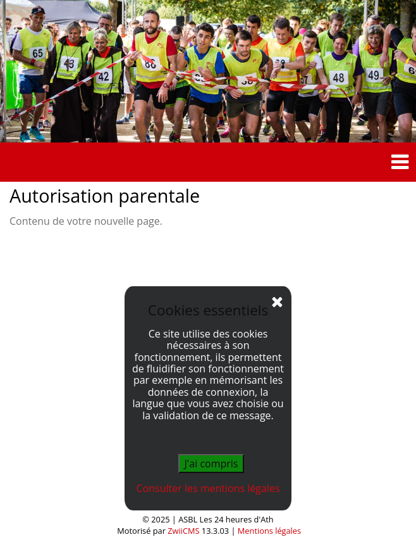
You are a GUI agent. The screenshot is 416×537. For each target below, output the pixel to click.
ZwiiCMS (183, 530)
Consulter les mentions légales (208, 488)
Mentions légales (269, 530)
